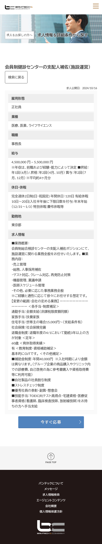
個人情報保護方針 (50, 511)
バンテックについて (51, 483)
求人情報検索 (51, 494)
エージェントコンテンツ (51, 500)
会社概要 (51, 506)
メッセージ (51, 489)
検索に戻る (16, 77)
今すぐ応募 (51, 422)
